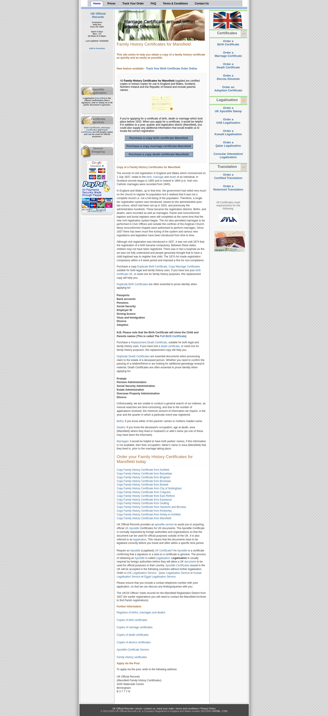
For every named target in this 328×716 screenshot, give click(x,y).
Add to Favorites (97, 48)
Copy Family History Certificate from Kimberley (144, 510)
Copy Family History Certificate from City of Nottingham (149, 488)
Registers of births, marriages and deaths (141, 612)
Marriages (123, 441)
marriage (158, 177)
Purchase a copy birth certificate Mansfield (158, 138)
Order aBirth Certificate (228, 42)
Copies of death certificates (133, 634)
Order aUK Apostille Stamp (228, 109)
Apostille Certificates (177, 565)
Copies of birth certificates (132, 620)
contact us (149, 708)
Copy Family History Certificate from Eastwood (144, 499)
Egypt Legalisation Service (159, 576)
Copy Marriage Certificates (184, 266)
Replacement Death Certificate (149, 342)
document (190, 561)
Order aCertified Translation (228, 176)
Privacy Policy (208, 708)
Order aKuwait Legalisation (228, 132)
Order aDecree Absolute (228, 77)
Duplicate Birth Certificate (152, 266)
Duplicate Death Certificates (133, 356)
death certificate (170, 346)
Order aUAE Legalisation (228, 121)
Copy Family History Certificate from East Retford (146, 495)
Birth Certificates (92, 128)
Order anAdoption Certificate (228, 88)
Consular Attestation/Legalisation (228, 155)
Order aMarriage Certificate (228, 54)
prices (139, 708)
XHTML (216, 711)
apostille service (164, 524)
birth (149, 177)
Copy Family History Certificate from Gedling (143, 503)
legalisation (139, 539)
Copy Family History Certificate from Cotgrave (144, 492)
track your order (165, 708)
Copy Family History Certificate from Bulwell (142, 484)
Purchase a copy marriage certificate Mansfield (159, 146)
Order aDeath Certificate (228, 65)
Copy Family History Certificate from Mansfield (144, 518)
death (172, 177)
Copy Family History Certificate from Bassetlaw (144, 473)
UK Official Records (98, 15)
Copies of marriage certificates (135, 627)
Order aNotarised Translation (228, 187)
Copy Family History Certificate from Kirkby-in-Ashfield (149, 514)
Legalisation (163, 558)
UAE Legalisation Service (141, 572)
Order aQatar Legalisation (228, 144)
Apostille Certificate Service (133, 649)
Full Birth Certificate (173, 336)
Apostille (100, 98)
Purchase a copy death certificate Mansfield (159, 154)
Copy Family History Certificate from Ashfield (143, 469)
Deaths (121, 427)
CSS (224, 711)
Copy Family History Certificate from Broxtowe (144, 481)
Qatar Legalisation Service (174, 572)
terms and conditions (187, 708)
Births (120, 421)
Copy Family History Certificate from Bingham (144, 477)
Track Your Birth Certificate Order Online (171, 68)
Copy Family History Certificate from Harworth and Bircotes (151, 507)
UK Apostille (132, 528)
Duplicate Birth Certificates (132, 284)
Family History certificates (132, 657)
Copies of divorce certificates (134, 642)
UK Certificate (163, 550)
